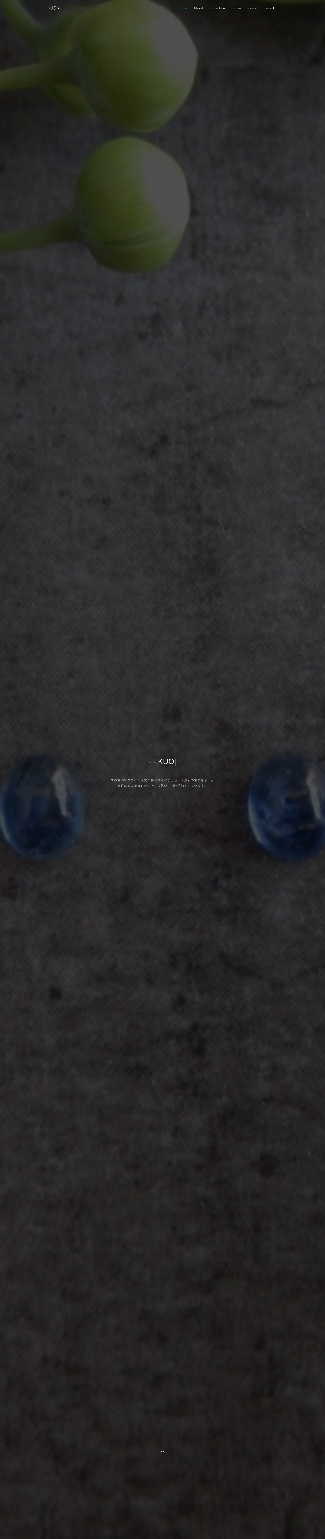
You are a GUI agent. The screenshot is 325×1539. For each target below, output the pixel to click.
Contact (268, 8)
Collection (217, 8)
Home (182, 8)
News (251, 8)
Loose (236, 8)
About (198, 8)
